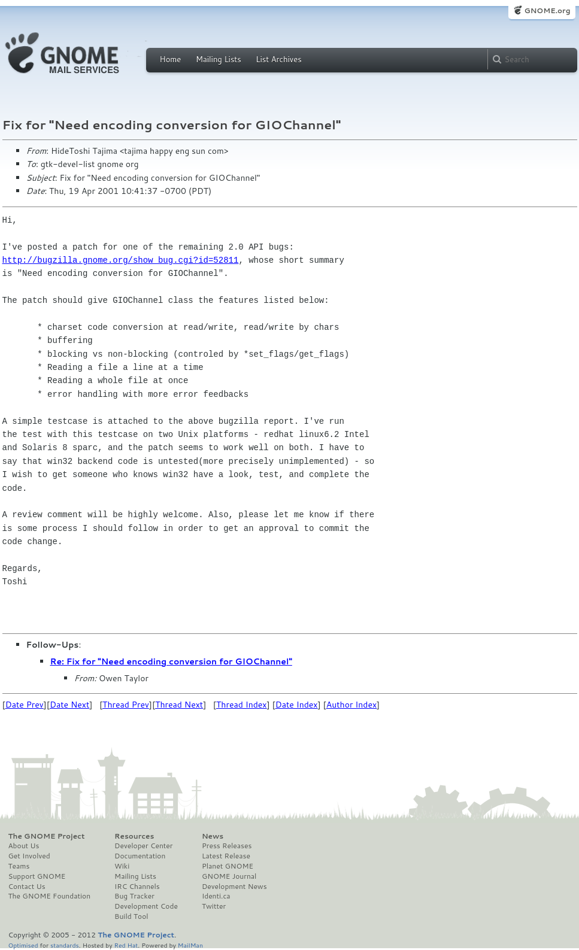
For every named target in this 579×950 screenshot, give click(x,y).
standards (64, 944)
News (212, 836)
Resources (134, 836)
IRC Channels (137, 886)
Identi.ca (216, 896)
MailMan (190, 944)
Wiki (121, 866)
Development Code (146, 906)
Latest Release (226, 856)
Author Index (351, 705)
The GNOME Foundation (49, 896)
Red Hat (126, 944)
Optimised (23, 944)
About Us (24, 846)
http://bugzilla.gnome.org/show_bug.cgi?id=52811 (120, 260)
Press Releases (226, 846)
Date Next (69, 705)
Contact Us (27, 886)
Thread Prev (125, 705)
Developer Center (143, 846)
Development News (234, 886)
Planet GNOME (227, 866)
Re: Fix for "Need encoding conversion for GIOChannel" (171, 661)
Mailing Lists (218, 59)
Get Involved (29, 856)
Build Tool (131, 916)
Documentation (139, 856)
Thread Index (241, 705)
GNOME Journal (229, 876)
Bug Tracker (134, 896)
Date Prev (24, 705)
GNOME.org (547, 10)
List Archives (278, 59)
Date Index (296, 705)
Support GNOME (37, 876)
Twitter (214, 906)
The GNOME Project (46, 836)
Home (170, 59)
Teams (19, 866)
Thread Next (179, 705)
